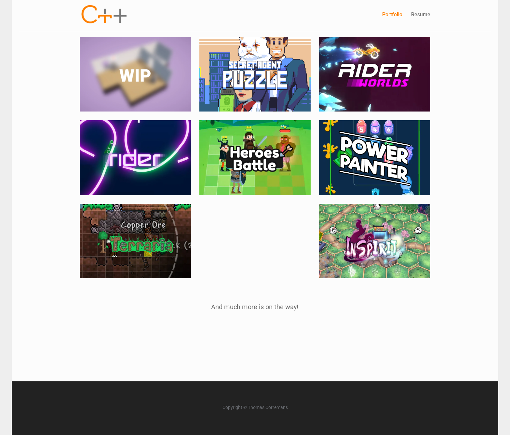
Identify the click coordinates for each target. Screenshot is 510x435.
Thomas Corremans (268, 407)
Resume (420, 14)
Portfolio (392, 14)
